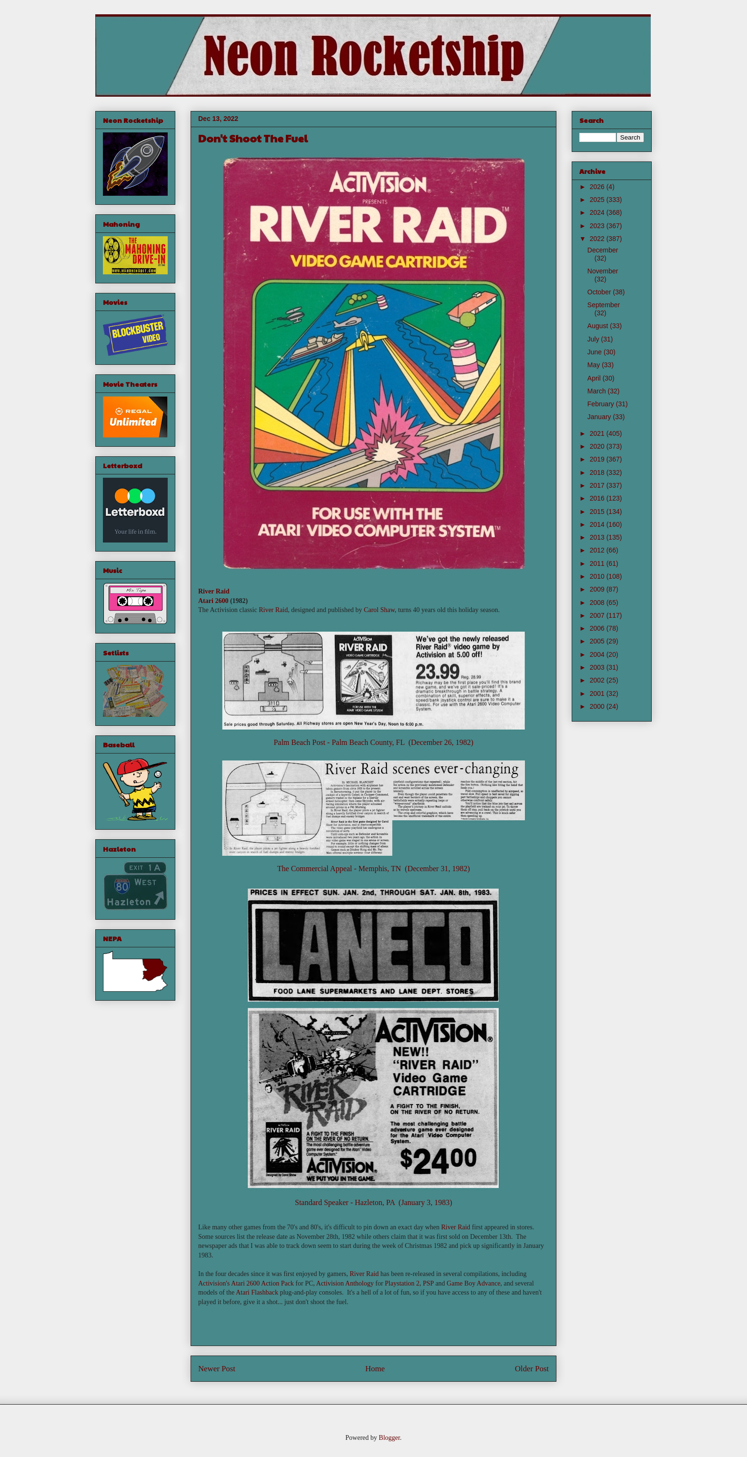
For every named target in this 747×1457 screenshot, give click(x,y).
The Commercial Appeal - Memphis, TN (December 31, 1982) (373, 868)
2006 (598, 628)
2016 (598, 498)
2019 (598, 459)
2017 (598, 485)
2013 (598, 537)
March (597, 391)
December (602, 250)
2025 (598, 199)
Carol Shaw (379, 609)
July (594, 339)
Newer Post (216, 1368)
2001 (598, 693)
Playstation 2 (402, 1283)
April (595, 378)
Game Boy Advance (474, 1283)
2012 (598, 550)
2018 (598, 472)
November (602, 271)
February (601, 404)
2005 (598, 641)
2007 (598, 615)
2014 (598, 524)
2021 (598, 433)
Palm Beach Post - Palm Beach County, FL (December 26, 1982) (373, 742)
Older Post (532, 1368)
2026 (598, 187)
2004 (598, 654)
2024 (598, 212)
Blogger (389, 1437)
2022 (598, 238)
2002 (598, 680)
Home (375, 1368)
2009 (598, 589)
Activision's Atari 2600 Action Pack (246, 1283)
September (603, 305)
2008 (598, 602)
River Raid (213, 591)
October (600, 292)
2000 (598, 706)
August (598, 326)
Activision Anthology (345, 1283)
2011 (598, 563)
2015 (598, 511)
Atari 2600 (213, 600)
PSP (428, 1283)
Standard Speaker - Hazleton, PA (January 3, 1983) (373, 1202)
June (595, 352)
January (600, 417)
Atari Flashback (257, 1292)
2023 (598, 226)
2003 (598, 667)
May (594, 365)
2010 (598, 576)
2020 (598, 446)
